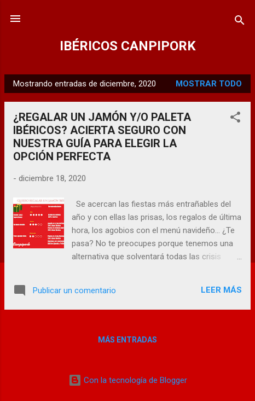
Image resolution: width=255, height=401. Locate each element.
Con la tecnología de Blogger (127, 380)
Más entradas (127, 339)
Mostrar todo (209, 84)
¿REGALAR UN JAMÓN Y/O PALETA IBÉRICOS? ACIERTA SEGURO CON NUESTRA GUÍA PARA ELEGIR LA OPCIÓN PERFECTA (102, 137)
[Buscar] (239, 22)
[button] (235, 119)
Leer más (221, 290)
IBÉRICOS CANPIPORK (128, 46)
